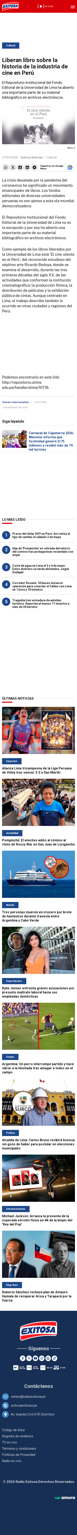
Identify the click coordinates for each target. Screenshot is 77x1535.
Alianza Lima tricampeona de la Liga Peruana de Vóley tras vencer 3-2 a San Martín (37, 770)
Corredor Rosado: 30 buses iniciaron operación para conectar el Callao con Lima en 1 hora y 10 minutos (42, 586)
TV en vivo (9, 1442)
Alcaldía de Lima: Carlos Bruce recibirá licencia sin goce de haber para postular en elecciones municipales (38, 1144)
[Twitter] (29, 1358)
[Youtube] (35, 1358)
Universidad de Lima (15, 407)
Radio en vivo (11, 1461)
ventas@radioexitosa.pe (28, 1397)
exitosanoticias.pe (24, 1405)
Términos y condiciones (19, 1449)
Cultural (10, 45)
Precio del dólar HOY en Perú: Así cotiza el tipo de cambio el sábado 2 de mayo (41, 535)
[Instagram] (42, 1358)
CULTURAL (40, 402)
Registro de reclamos (17, 1436)
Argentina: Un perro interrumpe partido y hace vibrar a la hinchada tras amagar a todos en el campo (38, 1068)
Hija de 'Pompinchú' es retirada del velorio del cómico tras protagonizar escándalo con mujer (42, 552)
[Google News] (48, 1358)
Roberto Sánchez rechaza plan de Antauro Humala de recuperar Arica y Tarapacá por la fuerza (36, 1296)
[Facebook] (22, 1358)
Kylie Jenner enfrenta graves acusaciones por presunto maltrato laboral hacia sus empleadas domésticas (38, 992)
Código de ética (13, 1430)
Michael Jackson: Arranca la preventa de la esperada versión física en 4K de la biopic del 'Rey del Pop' (37, 1220)
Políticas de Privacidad (18, 1455)
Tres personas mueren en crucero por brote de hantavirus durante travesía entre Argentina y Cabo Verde (37, 916)
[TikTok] (54, 1358)
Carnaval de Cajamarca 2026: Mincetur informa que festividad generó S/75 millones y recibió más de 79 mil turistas (51, 441)
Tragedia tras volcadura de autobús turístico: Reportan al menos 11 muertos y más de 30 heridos (40, 604)
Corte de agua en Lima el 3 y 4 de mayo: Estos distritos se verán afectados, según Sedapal (40, 569)
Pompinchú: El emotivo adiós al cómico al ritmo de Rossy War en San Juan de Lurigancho (38, 842)
